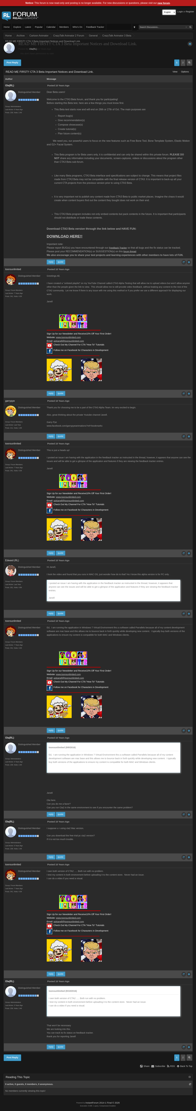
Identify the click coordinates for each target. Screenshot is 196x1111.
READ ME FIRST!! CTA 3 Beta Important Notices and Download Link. (43, 41)
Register (190, 11)
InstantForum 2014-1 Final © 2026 (102, 1103)
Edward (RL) (12, 560)
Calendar (51, 27)
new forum (164, 3)
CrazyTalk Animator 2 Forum (68, 35)
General (93, 35)
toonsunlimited (13, 269)
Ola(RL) (33, 49)
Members (64, 27)
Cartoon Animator (39, 35)
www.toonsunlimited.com (68, 337)
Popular (39, 27)
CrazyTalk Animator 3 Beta (116, 35)
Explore (17, 27)
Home (6, 27)
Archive (21, 35)
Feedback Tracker (95, 27)
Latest (28, 27)
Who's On (77, 27)
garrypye (10, 401)
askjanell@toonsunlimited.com (69, 341)
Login (180, 11)
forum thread (129, 251)
